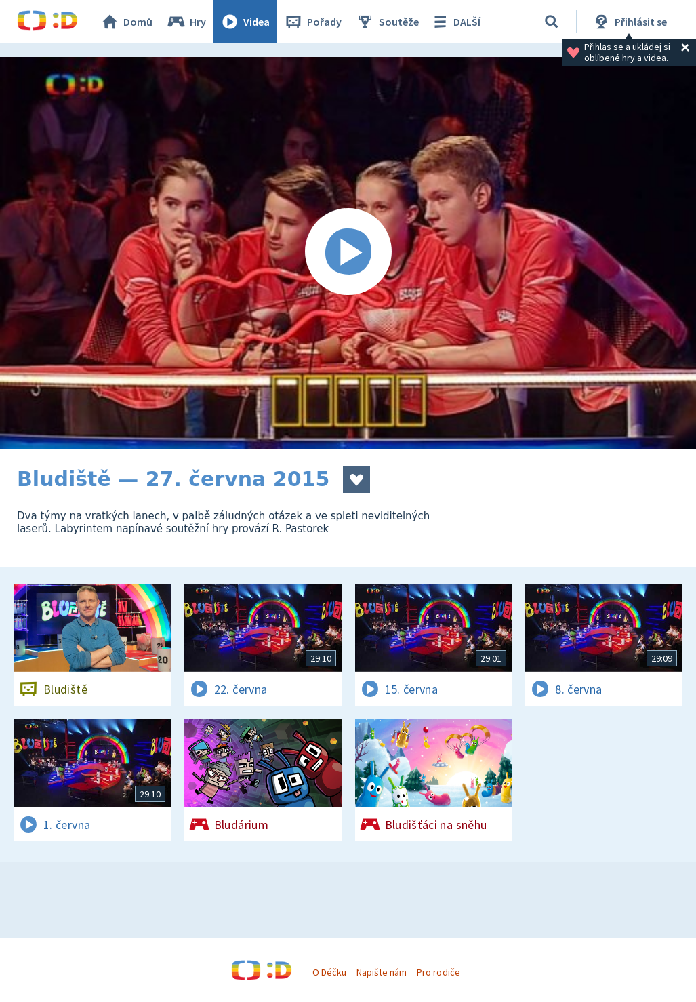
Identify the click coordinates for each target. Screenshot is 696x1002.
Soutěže (387, 22)
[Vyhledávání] (551, 21)
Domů (126, 22)
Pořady (312, 22)
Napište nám (381, 972)
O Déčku (329, 972)
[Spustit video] (348, 253)
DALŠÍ (455, 22)
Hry (186, 22)
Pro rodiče (438, 972)
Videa (245, 22)
